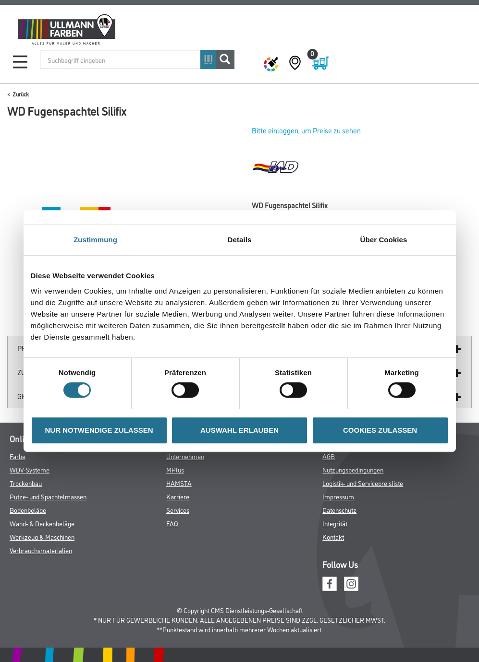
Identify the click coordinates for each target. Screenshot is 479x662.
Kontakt (333, 536)
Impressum (338, 496)
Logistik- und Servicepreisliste (362, 482)
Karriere (177, 496)
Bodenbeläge (28, 509)
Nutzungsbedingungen (352, 469)
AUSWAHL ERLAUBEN (239, 430)
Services (177, 509)
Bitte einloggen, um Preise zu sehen (306, 130)
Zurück (20, 94)
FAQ (172, 523)
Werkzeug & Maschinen (42, 536)
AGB (328, 456)
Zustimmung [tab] (95, 240)
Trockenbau (26, 482)
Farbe (17, 456)
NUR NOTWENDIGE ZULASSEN (99, 430)
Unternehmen (185, 456)
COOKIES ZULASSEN (380, 430)
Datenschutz (339, 509)
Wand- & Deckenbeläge (42, 523)
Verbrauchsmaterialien (41, 550)
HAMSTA (179, 482)
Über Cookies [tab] (383, 240)
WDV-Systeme (29, 469)
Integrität (334, 523)
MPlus (175, 469)
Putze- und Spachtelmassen (48, 496)
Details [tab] (240, 240)
